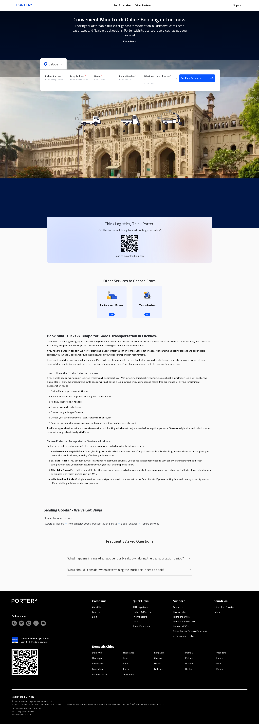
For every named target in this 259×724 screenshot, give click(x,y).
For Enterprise (122, 5)
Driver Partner (142, 5)
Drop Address (78, 76)
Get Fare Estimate (197, 78)
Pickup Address (54, 76)
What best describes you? (157, 77)
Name (98, 76)
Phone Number (127, 76)
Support (237, 5)
